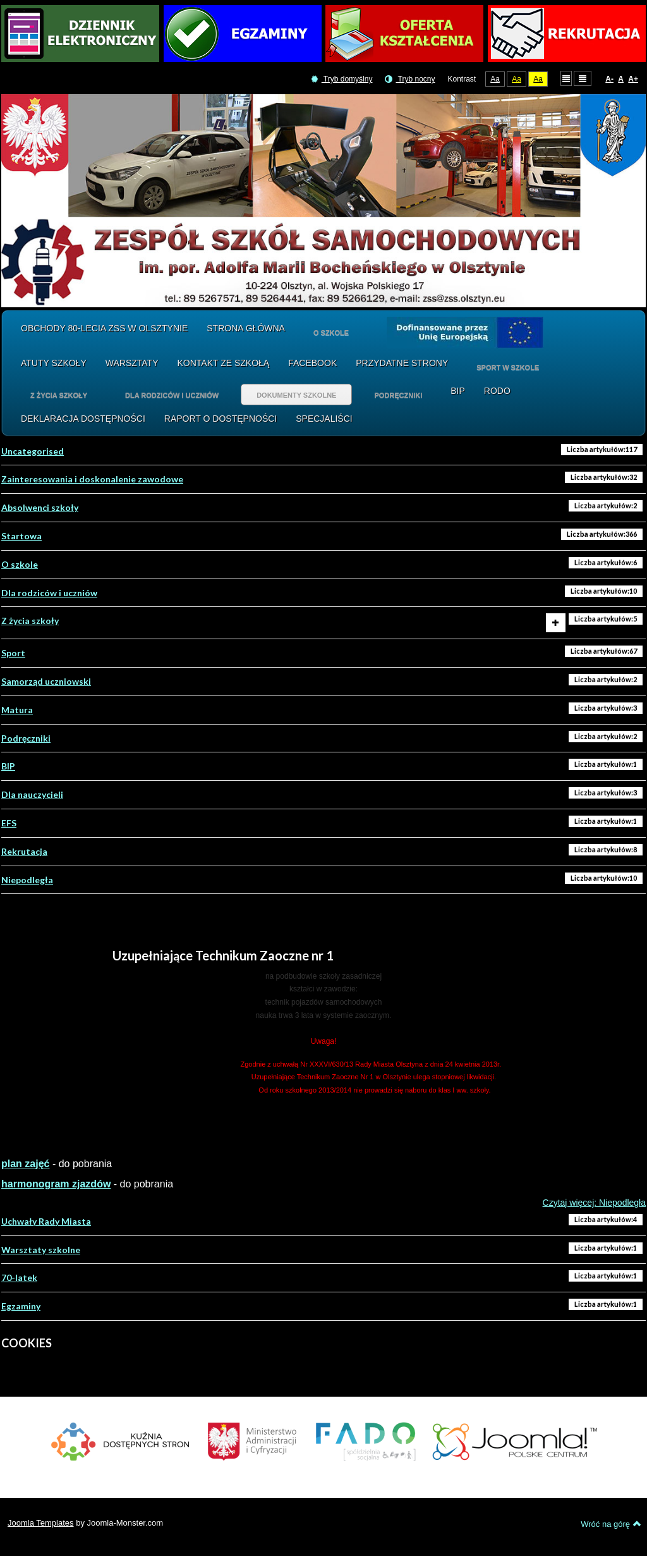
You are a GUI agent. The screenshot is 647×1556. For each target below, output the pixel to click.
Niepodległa (27, 879)
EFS (8, 823)
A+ (633, 79)
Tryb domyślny (342, 79)
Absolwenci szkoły (39, 507)
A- (609, 79)
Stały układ (566, 78)
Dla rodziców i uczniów (49, 592)
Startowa (21, 535)
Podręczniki (26, 738)
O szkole (19, 564)
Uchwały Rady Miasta (46, 1221)
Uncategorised (32, 451)
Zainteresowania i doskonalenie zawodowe (92, 479)
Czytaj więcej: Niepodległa (594, 1203)
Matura (17, 709)
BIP (8, 766)
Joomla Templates (41, 1523)
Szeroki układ (582, 78)
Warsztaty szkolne (40, 1249)
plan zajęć (25, 1163)
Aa (495, 79)
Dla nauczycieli (32, 794)
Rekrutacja (24, 851)
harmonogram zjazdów (56, 1184)
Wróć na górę (611, 1523)
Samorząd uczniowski (46, 681)
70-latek (19, 1277)
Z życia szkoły (30, 620)
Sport (13, 652)
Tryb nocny (410, 79)
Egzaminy (20, 1306)
